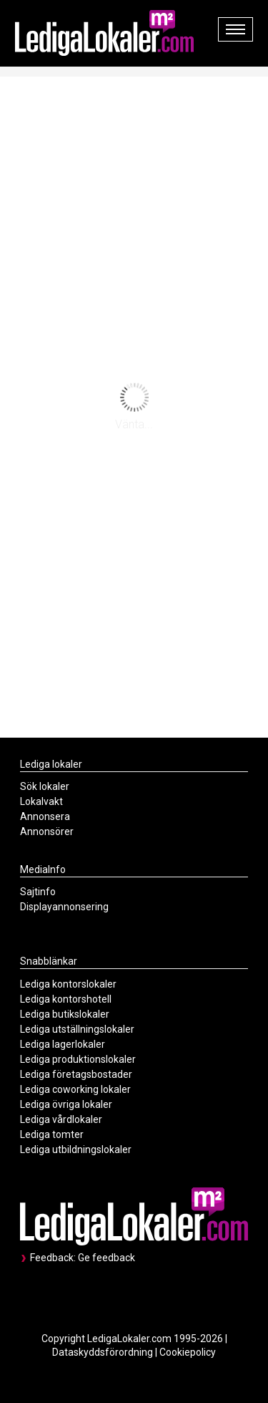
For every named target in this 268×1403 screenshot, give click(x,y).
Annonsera (45, 816)
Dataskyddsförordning (102, 1352)
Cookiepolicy (187, 1352)
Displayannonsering (64, 906)
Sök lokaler (44, 786)
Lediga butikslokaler (64, 1014)
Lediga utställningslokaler (77, 1029)
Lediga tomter (52, 1134)
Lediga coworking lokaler (75, 1089)
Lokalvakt (41, 801)
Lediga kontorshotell (65, 999)
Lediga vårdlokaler (61, 1119)
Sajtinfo (38, 891)
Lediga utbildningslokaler (75, 1149)
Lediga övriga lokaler (66, 1104)
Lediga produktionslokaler (78, 1059)
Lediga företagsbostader (76, 1074)
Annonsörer (47, 831)
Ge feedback (106, 1257)
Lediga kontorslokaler (68, 984)
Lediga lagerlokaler (62, 1044)
